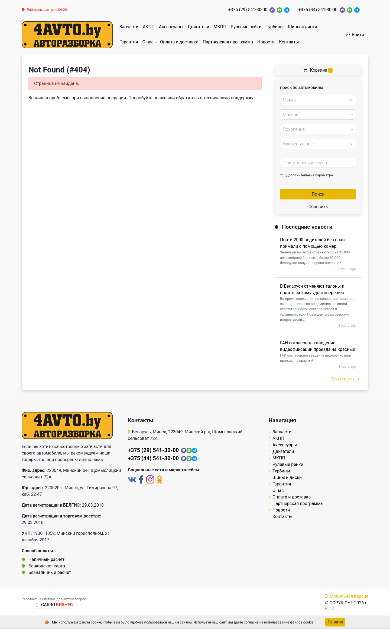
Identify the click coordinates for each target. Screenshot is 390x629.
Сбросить (318, 206)
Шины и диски (302, 26)
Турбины (274, 26)
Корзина (318, 70)
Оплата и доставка (179, 42)
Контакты (289, 42)
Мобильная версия (346, 596)
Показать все (345, 379)
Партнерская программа (228, 42)
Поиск (318, 194)
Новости (266, 42)
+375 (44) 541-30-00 (317, 9)
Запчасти (128, 26)
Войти (355, 34)
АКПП (149, 26)
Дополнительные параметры (307, 175)
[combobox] (318, 100)
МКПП (220, 26)
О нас (148, 42)
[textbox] (317, 100)
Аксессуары (171, 26)
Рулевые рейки (246, 26)
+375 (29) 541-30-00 (248, 9)
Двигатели (198, 26)
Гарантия (128, 42)
